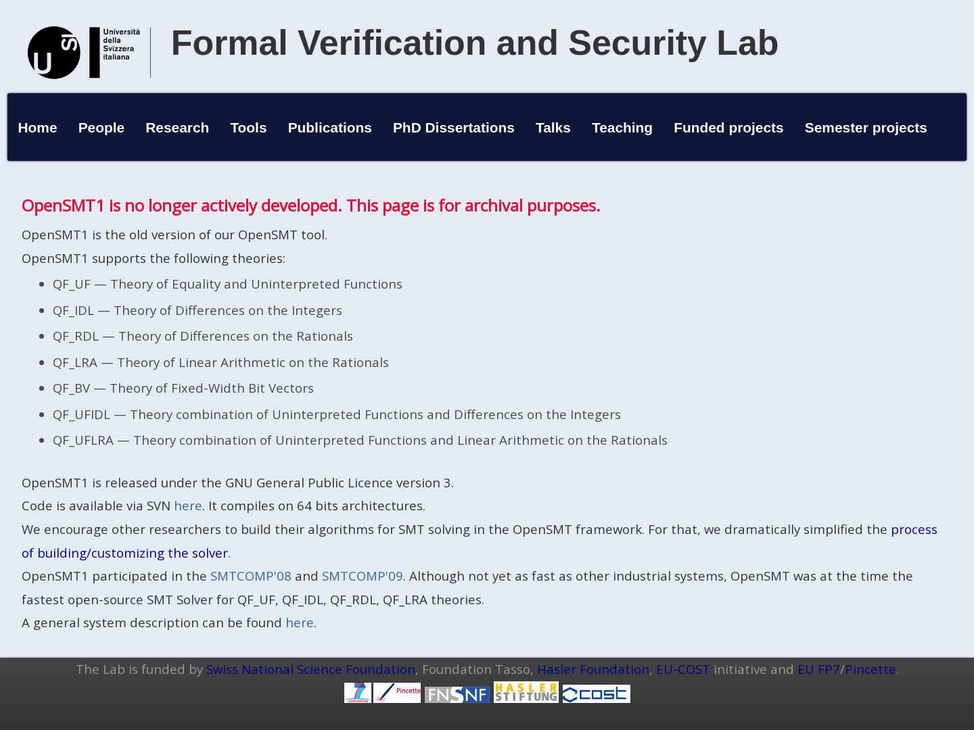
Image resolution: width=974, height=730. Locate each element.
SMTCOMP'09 (362, 575)
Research (177, 127)
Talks (553, 127)
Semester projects (866, 127)
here (188, 505)
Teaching (622, 127)
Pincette (870, 668)
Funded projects (729, 127)
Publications (330, 127)
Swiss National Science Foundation (310, 668)
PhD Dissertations (454, 127)
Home (37, 127)
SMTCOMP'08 (251, 575)
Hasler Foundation (593, 668)
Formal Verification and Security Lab (475, 42)
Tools (248, 127)
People (101, 127)
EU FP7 (818, 668)
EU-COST (683, 668)
